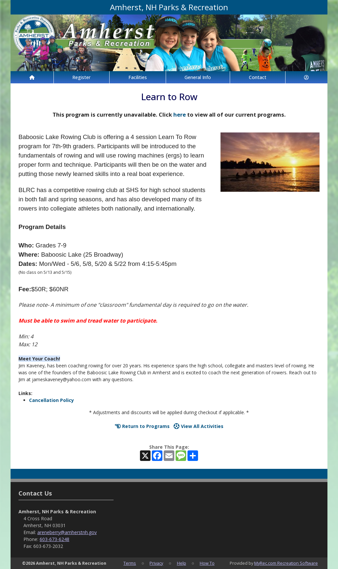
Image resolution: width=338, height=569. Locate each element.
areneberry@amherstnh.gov (67, 532)
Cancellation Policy (51, 400)
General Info (198, 77)
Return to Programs (142, 426)
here (179, 114)
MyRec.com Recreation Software (286, 563)
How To (207, 563)
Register (81, 77)
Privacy (156, 563)
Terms (129, 563)
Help (181, 563)
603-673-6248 (54, 539)
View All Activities (198, 426)
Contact (257, 77)
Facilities (137, 77)
